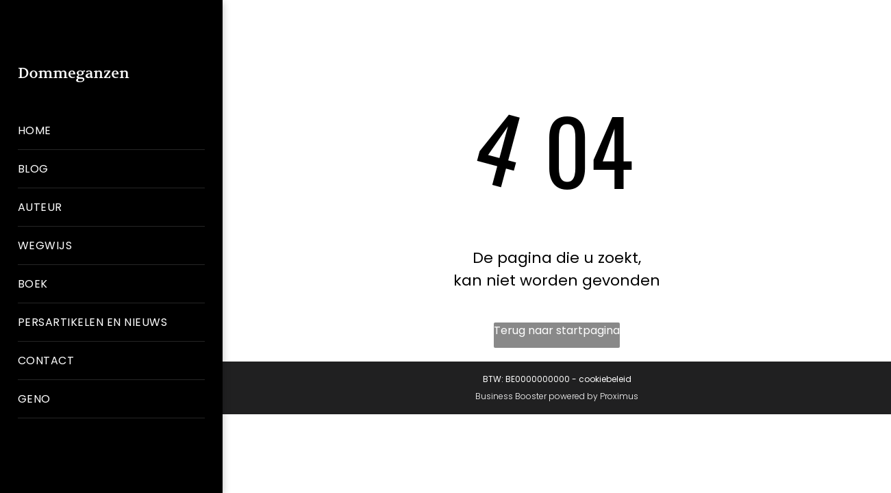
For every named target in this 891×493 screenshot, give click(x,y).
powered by (573, 396)
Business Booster (511, 396)
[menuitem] (111, 131)
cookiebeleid (605, 379)
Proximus (619, 396)
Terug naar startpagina (557, 330)
